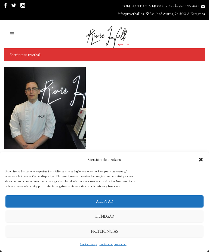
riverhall (34, 54)
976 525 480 (187, 6)
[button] (201, 159)
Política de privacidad (113, 244)
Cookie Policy (88, 244)
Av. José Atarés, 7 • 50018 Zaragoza (175, 13)
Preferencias (104, 231)
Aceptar (104, 201)
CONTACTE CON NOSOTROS (146, 6)
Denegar (104, 216)
